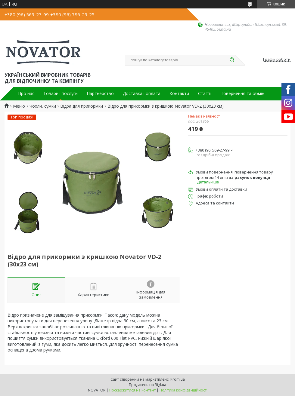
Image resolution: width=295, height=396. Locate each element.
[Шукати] (232, 60)
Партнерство (100, 93)
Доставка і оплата (141, 93)
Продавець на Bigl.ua (147, 384)
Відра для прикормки (81, 106)
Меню (19, 106)
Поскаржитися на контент (132, 390)
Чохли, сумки (43, 106)
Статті (204, 93)
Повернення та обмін (242, 93)
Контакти (179, 93)
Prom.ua (177, 379)
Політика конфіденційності (183, 390)
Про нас (26, 93)
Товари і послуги (60, 93)
